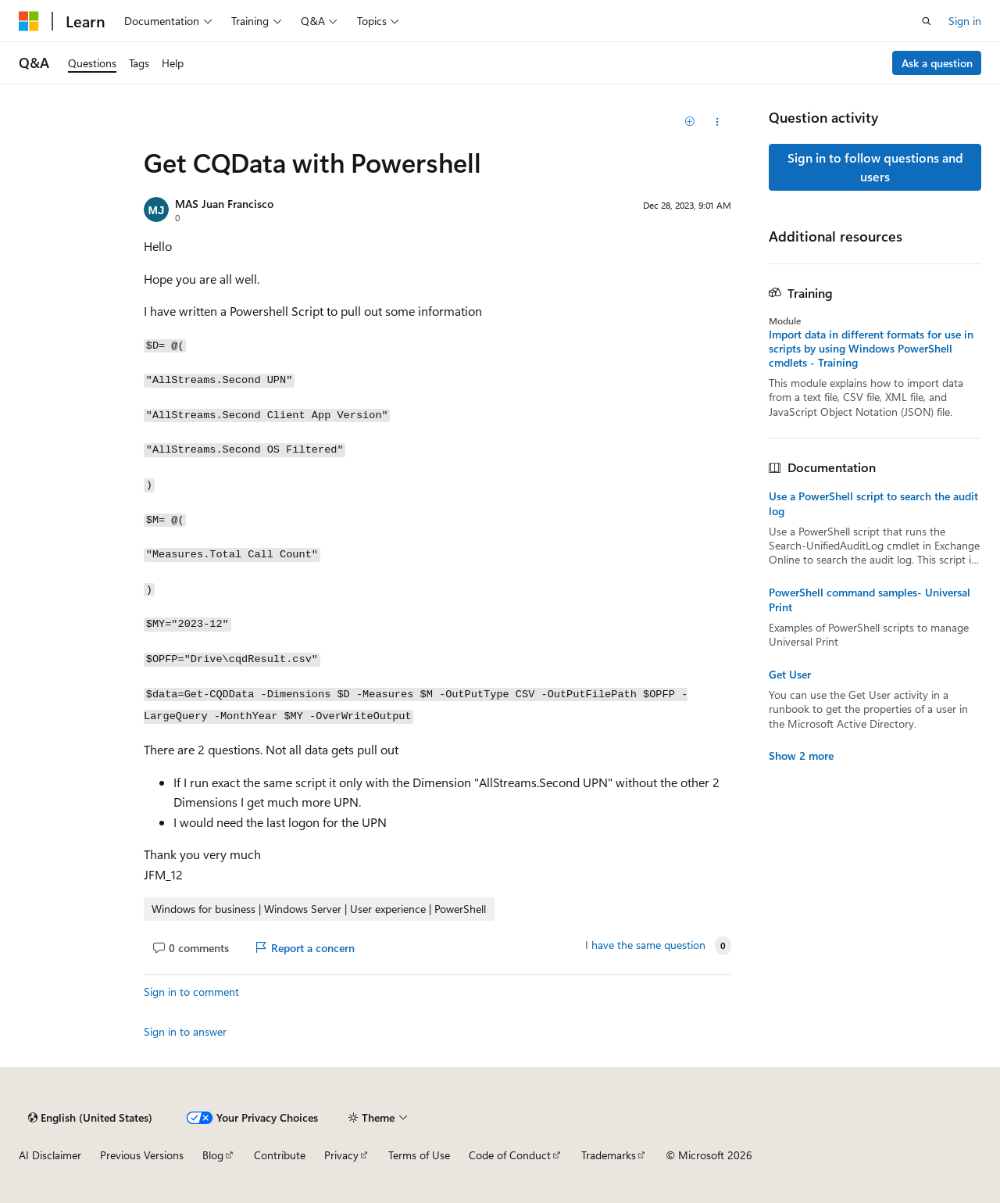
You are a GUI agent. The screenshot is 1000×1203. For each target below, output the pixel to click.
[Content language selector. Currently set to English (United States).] (90, 1117)
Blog (212, 1155)
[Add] (690, 121)
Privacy (341, 1155)
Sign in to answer (185, 1031)
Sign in (964, 20)
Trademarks (608, 1155)
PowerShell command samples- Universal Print (869, 599)
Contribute (279, 1155)
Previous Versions (142, 1155)
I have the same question (645, 945)
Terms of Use (419, 1155)
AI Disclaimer (50, 1155)
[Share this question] (717, 121)
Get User (790, 675)
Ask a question (937, 62)
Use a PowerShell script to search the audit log (873, 503)
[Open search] (926, 21)
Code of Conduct (510, 1155)
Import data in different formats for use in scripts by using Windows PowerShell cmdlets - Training (871, 349)
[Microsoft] (29, 21)
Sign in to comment (191, 991)
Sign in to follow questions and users (875, 166)
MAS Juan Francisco (224, 203)
